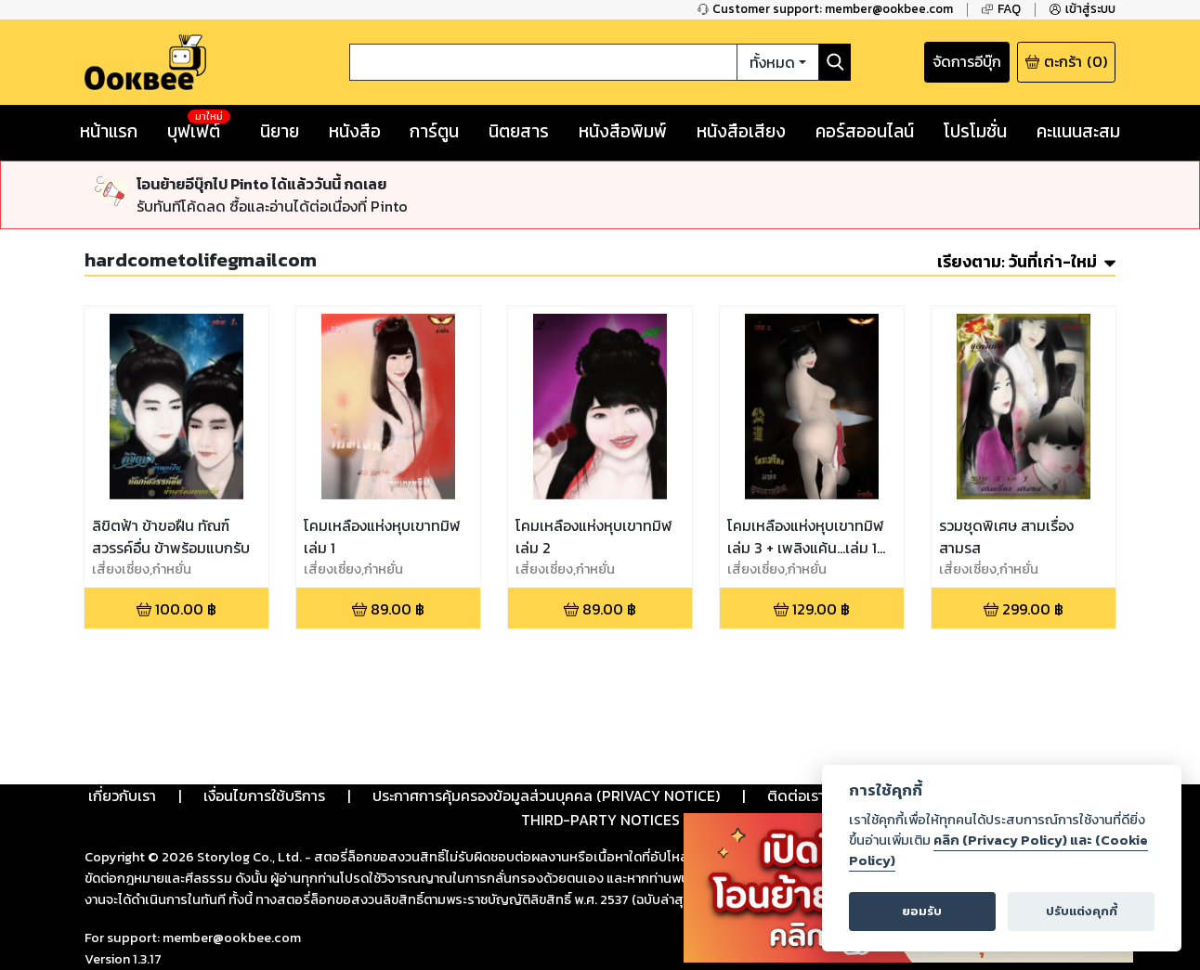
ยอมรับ (922, 911)
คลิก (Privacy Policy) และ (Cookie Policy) (998, 850)
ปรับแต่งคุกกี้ (1081, 911)
